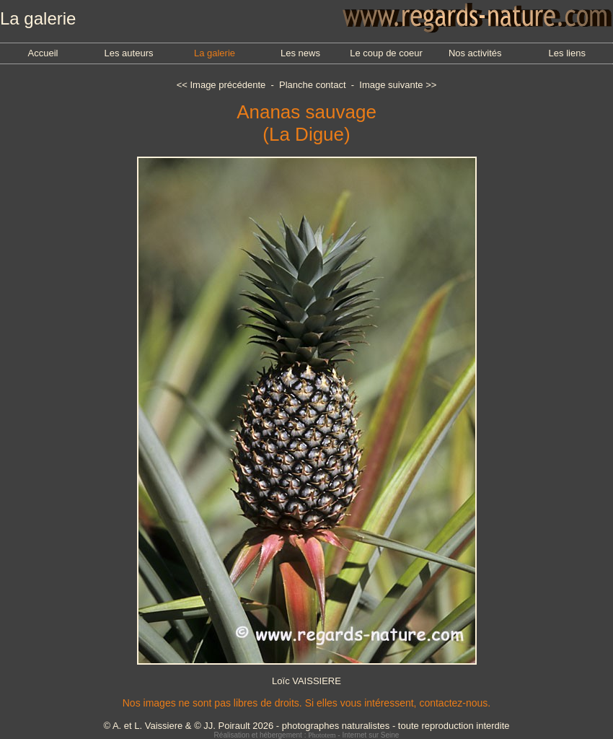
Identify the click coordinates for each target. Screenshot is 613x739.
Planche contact (312, 84)
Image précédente (227, 84)
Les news (300, 53)
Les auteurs (129, 53)
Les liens (567, 53)
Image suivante (391, 84)
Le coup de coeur (386, 53)
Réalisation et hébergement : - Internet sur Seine (307, 735)
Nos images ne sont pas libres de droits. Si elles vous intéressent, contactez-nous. (306, 703)
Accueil (43, 53)
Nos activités (475, 53)
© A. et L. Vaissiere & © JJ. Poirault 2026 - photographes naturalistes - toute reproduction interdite (306, 725)
